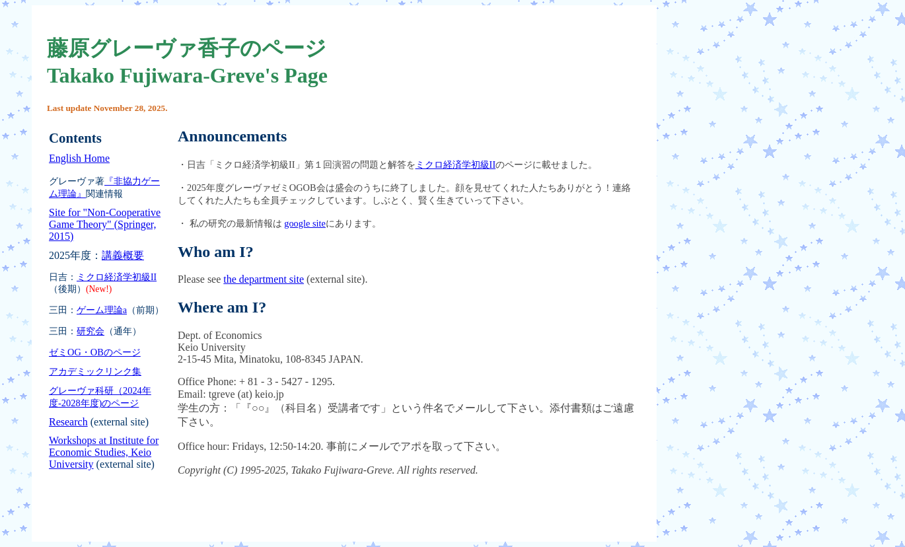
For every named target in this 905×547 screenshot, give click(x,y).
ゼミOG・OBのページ (95, 352)
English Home (79, 158)
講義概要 (123, 255)
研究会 (90, 331)
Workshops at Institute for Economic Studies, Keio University (104, 452)
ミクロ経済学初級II (117, 277)
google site (305, 223)
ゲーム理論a (102, 310)
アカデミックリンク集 (95, 371)
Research (68, 421)
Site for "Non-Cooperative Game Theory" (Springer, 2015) (105, 224)
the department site (263, 279)
